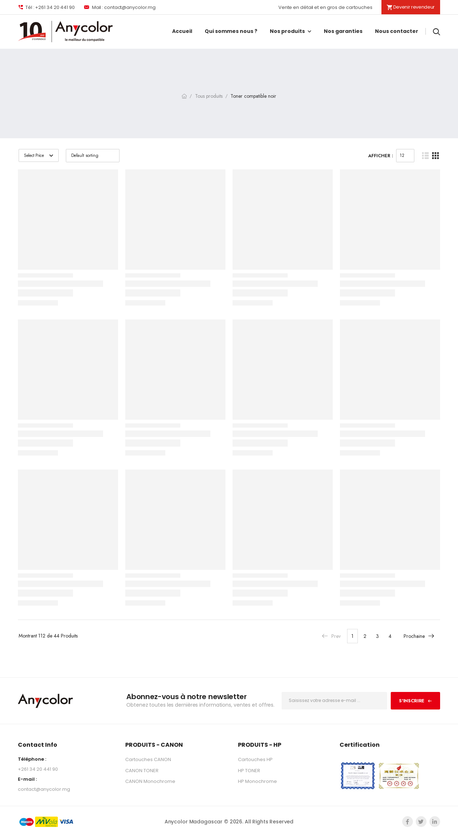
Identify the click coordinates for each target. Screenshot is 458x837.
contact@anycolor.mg (44, 789)
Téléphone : (32, 759)
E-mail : (27, 779)
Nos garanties (343, 31)
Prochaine (419, 636)
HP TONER (249, 770)
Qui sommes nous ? (231, 31)
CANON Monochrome (150, 781)
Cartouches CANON (148, 759)
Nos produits (287, 31)
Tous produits (209, 96)
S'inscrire (411, 700)
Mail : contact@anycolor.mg (120, 7)
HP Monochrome (257, 781)
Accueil (182, 31)
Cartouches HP (255, 759)
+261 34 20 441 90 (38, 769)
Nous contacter (396, 31)
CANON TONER (142, 770)
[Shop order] (93, 155)
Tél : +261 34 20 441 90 (46, 7)
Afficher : (380, 155)
